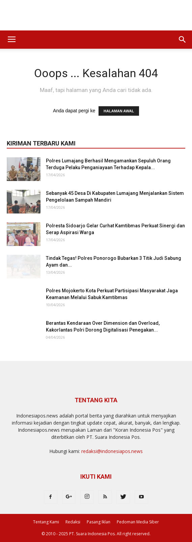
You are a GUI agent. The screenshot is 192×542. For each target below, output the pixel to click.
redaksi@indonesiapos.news (112, 451)
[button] (182, 39)
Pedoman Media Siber (138, 522)
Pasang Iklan (98, 522)
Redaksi (72, 522)
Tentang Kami (46, 522)
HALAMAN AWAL (119, 111)
